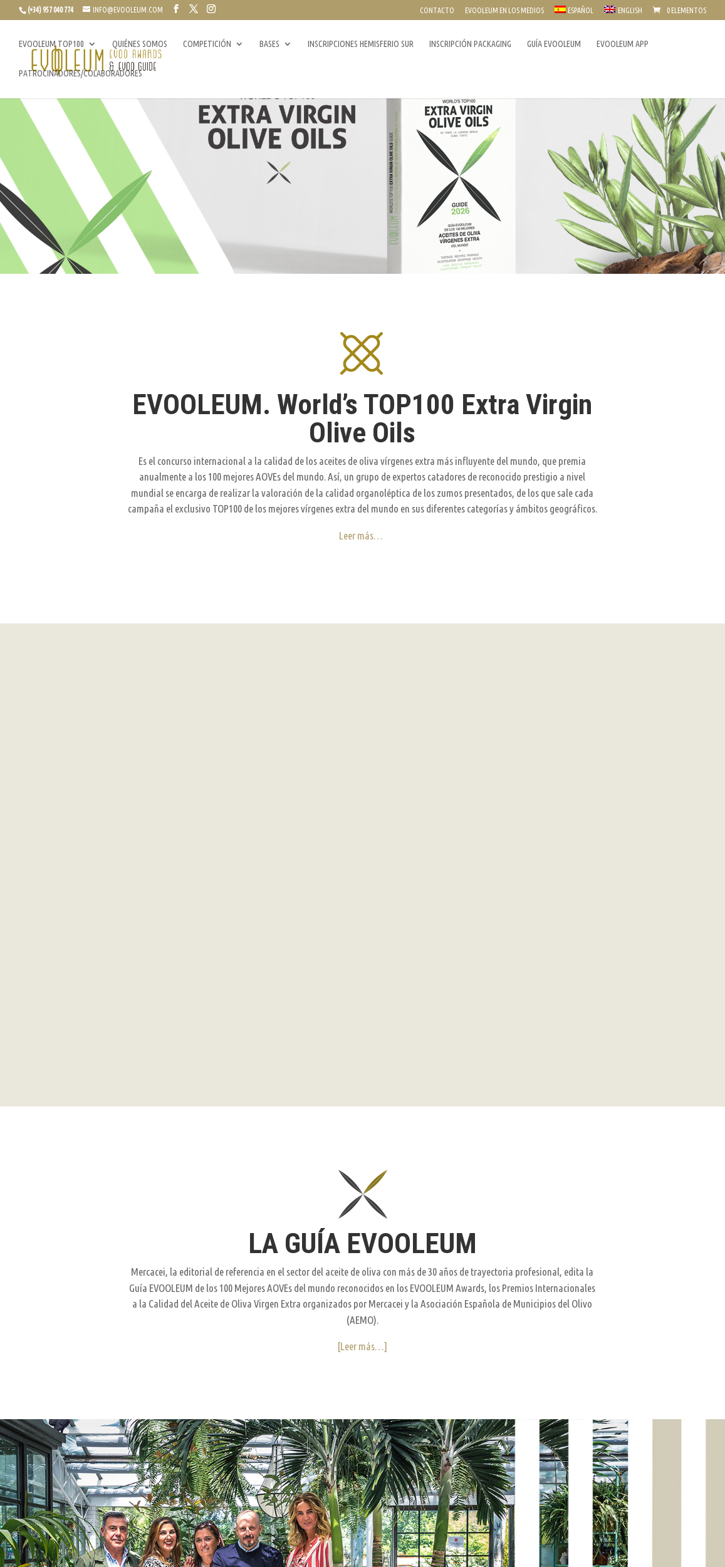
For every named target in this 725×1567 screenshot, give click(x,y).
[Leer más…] (362, 1136)
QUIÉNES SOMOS (139, 44)
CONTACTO (437, 10)
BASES (269, 44)
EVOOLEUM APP (623, 44)
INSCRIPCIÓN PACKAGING (470, 44)
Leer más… (361, 535)
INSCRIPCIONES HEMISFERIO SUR (361, 44)
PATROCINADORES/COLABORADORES (80, 73)
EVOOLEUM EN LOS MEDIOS (504, 10)
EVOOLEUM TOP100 (51, 44)
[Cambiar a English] (623, 13)
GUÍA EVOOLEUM (554, 44)
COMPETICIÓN (207, 44)
